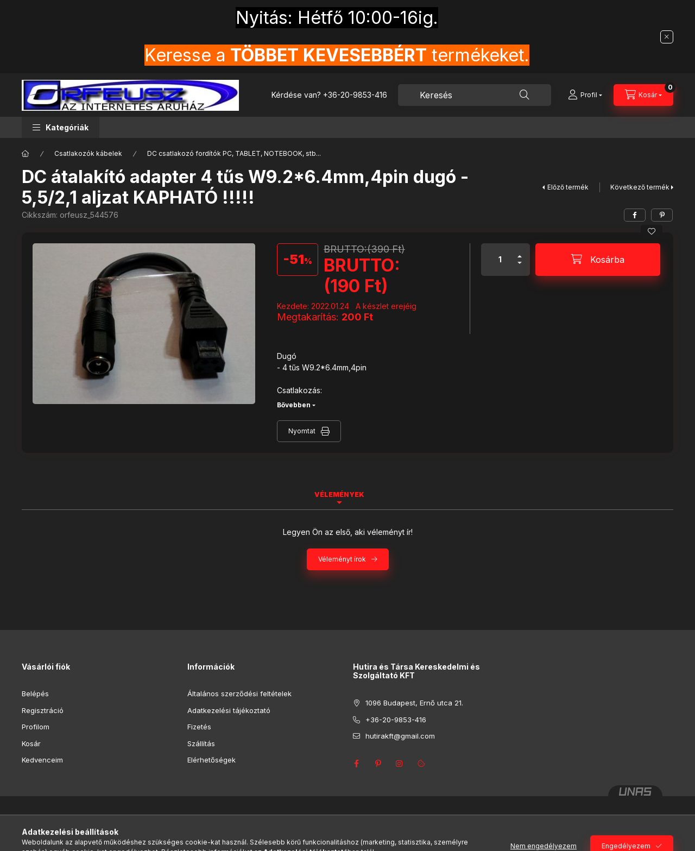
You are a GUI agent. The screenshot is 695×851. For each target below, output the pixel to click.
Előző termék (568, 187)
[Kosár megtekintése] (643, 95)
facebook (356, 763)
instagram (399, 763)
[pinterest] (662, 215)
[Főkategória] (25, 154)
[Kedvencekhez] (651, 231)
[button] (60, 127)
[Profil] (585, 95)
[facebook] (635, 215)
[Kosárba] (597, 259)
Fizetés (199, 726)
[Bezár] (666, 36)
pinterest (378, 763)
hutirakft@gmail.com (400, 736)
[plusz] (519, 252)
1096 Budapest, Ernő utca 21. (414, 702)
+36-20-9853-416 (355, 94)
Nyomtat (301, 431)
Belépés (35, 693)
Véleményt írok (342, 559)
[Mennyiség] (500, 259)
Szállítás (201, 743)
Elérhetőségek (211, 759)
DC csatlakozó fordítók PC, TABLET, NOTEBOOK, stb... (234, 153)
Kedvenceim (42, 759)
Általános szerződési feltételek (239, 693)
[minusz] (519, 267)
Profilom (35, 726)
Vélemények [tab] (339, 494)
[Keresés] (524, 95)
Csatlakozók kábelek (88, 153)
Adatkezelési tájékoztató (228, 710)
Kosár (31, 743)
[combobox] (474, 95)
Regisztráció (43, 710)
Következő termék (639, 187)
